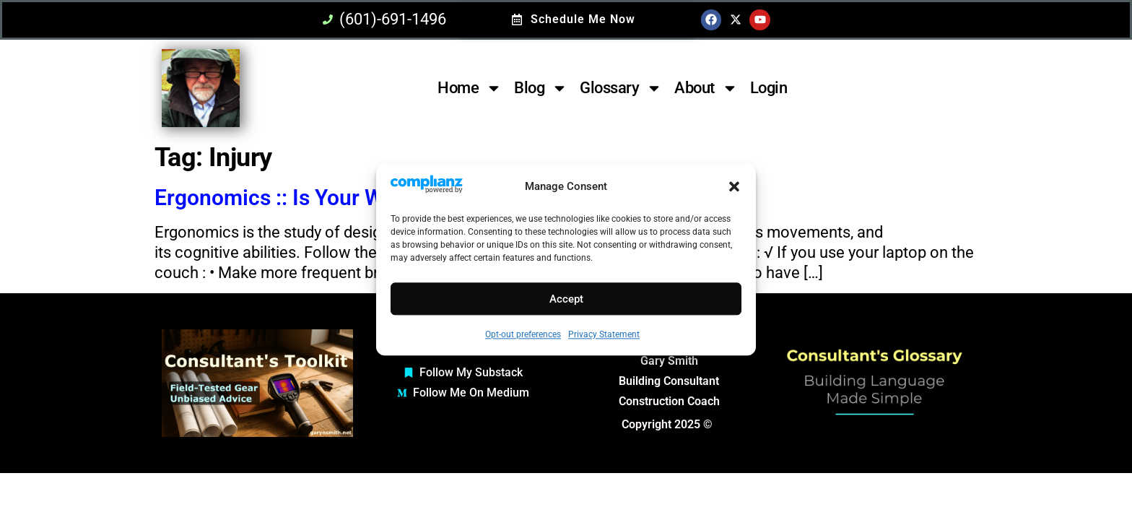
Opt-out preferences (523, 335)
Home (469, 88)
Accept (566, 299)
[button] (734, 187)
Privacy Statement (604, 335)
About (706, 88)
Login (769, 88)
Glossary (621, 88)
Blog (540, 88)
